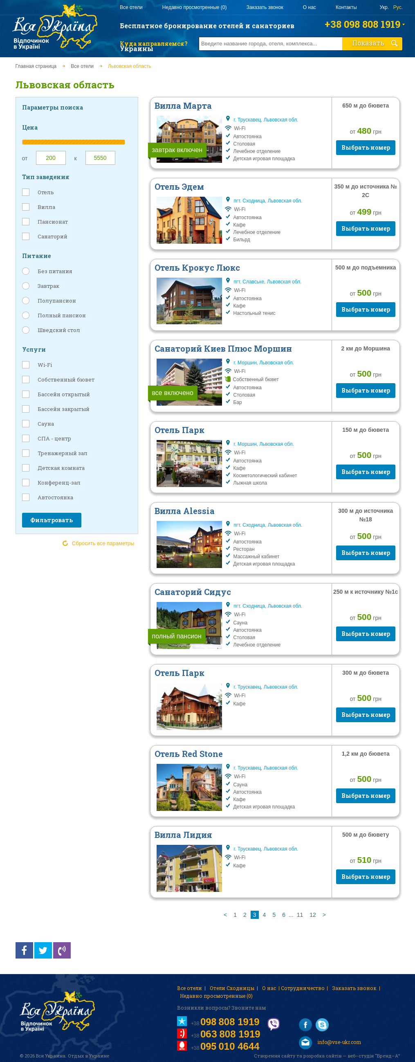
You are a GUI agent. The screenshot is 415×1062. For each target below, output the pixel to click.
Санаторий (52, 236)
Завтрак (48, 286)
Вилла (46, 207)
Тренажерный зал (62, 453)
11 (300, 915)
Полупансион (57, 300)
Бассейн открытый (64, 394)
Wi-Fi (45, 364)
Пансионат (53, 221)
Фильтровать (51, 520)
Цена (30, 127)
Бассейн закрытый (64, 409)
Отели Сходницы (232, 988)
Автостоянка (55, 497)
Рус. (398, 7)
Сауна (46, 423)
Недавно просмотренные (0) (194, 7)
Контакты (346, 7)
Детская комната (61, 468)
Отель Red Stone (189, 753)
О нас (309, 7)
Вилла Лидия (183, 834)
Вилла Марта (183, 105)
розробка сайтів (322, 1056)
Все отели (131, 7)
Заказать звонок (265, 7)
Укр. (384, 7)
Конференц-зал (59, 482)
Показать (375, 42)
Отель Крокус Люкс (197, 267)
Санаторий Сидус (193, 591)
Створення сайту (274, 1056)
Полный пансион (62, 315)
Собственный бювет (66, 379)
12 (313, 915)
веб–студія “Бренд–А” (374, 1056)
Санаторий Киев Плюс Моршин (223, 348)
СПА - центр (54, 438)
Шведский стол (59, 330)
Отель (46, 192)
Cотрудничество (303, 988)
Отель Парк (179, 429)
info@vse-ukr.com (330, 1042)
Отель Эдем (179, 186)
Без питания (55, 271)
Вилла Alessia (185, 510)
